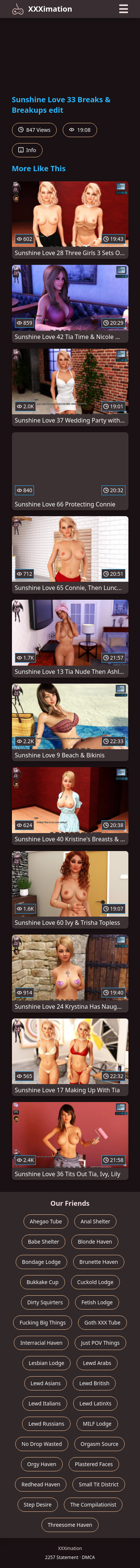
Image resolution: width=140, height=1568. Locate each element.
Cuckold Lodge (95, 1282)
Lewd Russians (46, 1423)
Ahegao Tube (46, 1221)
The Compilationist (93, 1504)
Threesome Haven (70, 1524)
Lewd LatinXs (96, 1403)
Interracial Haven (41, 1342)
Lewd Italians (45, 1403)
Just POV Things (100, 1342)
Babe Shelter (43, 1241)
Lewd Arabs (97, 1362)
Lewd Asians (46, 1383)
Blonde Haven (95, 1241)
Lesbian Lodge (46, 1362)
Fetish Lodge (97, 1302)
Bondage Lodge (41, 1261)
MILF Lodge (97, 1423)
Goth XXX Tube (102, 1322)
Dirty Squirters (45, 1302)
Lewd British (94, 1383)
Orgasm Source (99, 1443)
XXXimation (42, 9)
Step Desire (38, 1504)
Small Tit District (98, 1484)
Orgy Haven (41, 1464)
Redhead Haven (40, 1484)
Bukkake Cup (43, 1282)
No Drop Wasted (42, 1443)
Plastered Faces (94, 1464)
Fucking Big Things (42, 1322)
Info (27, 150)
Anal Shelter (95, 1221)
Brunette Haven (99, 1261)
